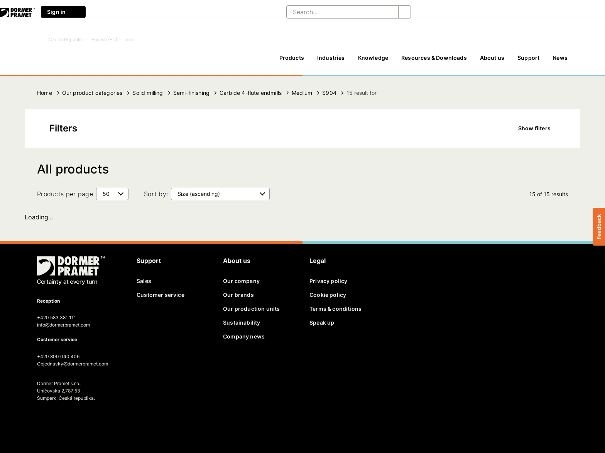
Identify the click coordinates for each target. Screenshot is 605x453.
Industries (331, 57)
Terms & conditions (335, 308)
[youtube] (83, 420)
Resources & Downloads (434, 57)
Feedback (598, 226)
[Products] (292, 61)
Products (291, 57)
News (560, 57)
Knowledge (373, 57)
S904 (329, 92)
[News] (560, 61)
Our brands (238, 294)
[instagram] (96, 420)
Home (44, 92)
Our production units (251, 308)
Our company (241, 281)
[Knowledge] (373, 61)
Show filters (539, 128)
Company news (244, 336)
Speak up (321, 322)
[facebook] (43, 420)
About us (492, 57)
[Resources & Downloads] (434, 61)
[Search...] (336, 12)
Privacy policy (328, 281)
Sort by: (156, 194)
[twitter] (56, 420)
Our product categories (92, 92)
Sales (144, 281)
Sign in (63, 12)
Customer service (160, 294)
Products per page (65, 194)
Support (528, 57)
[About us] (492, 61)
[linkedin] (70, 420)
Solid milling (147, 92)
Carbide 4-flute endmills (251, 92)
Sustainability (241, 322)
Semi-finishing (191, 92)
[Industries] (331, 61)
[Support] (528, 61)
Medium (302, 92)
